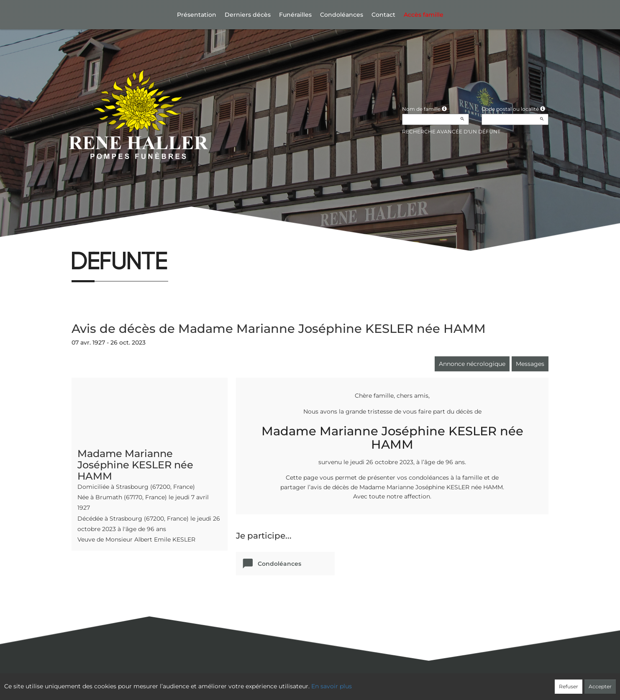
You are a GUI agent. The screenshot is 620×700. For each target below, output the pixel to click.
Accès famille (423, 14)
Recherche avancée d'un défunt (451, 131)
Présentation (196, 14)
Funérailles (295, 14)
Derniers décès (248, 14)
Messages (530, 364)
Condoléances (341, 14)
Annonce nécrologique (472, 364)
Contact (383, 14)
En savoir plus (331, 686)
